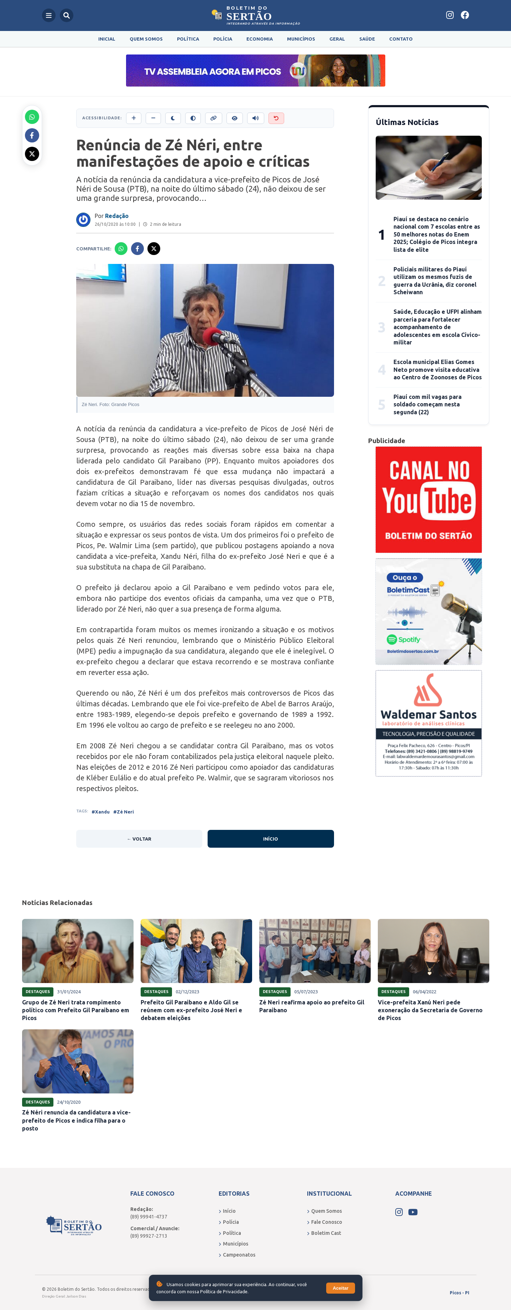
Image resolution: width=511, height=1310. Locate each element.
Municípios (301, 38)
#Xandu (101, 811)
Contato (401, 38)
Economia (259, 38)
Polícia (222, 38)
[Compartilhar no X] (32, 154)
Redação (117, 216)
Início (270, 838)
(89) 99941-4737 (148, 1217)
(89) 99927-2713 (148, 1236)
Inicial (106, 38)
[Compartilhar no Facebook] (32, 135)
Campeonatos (237, 1255)
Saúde (367, 38)
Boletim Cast (324, 1233)
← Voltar (139, 838)
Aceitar (340, 1288)
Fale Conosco (324, 1222)
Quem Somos (146, 38)
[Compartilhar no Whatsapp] (32, 117)
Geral (337, 38)
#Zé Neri (123, 811)
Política (188, 38)
